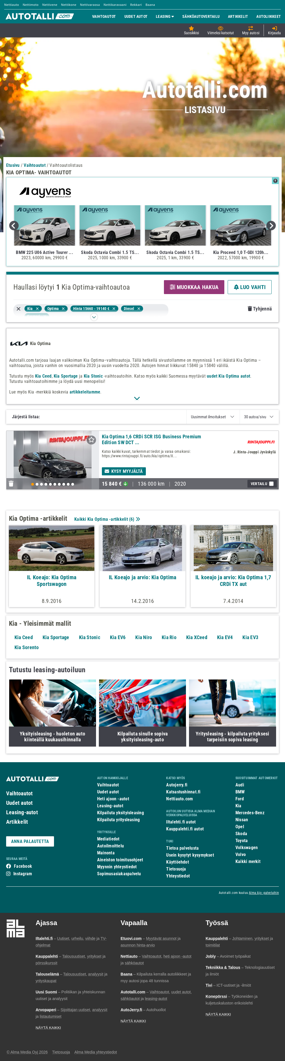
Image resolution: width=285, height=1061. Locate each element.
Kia (238, 805)
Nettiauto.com (179, 798)
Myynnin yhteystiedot (117, 866)
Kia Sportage (66, 376)
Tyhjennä (260, 309)
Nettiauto (11, 5)
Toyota (241, 840)
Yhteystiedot (178, 876)
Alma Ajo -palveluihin (264, 893)
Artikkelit (17, 821)
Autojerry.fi (176, 785)
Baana (150, 5)
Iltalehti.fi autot (181, 822)
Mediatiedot (108, 839)
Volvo (240, 854)
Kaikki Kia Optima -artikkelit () (106, 519)
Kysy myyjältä (124, 471)
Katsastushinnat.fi (183, 791)
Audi (239, 785)
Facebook (23, 866)
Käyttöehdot (177, 862)
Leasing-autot (22, 812)
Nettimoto (30, 5)
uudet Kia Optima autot (228, 376)
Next (271, 225)
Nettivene (49, 5)
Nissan (241, 819)
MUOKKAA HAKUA (194, 287)
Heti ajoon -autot (113, 798)
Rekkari (136, 5)
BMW (240, 791)
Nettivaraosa (90, 5)
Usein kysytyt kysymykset (190, 855)
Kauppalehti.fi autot (185, 829)
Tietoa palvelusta (182, 848)
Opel (239, 826)
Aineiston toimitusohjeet (120, 859)
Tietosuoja (176, 869)
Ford (239, 798)
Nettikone (68, 5)
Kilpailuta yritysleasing (118, 819)
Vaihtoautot (19, 793)
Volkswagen (246, 847)
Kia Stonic (93, 376)
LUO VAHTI (250, 287)
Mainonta (106, 852)
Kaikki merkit (248, 861)
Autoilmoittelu (110, 846)
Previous (14, 225)
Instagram (22, 873)
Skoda (241, 833)
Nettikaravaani (115, 5)
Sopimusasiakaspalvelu (119, 873)
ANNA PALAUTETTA (30, 841)
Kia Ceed (43, 376)
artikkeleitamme (85, 392)
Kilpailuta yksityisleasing (120, 812)
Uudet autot (19, 803)
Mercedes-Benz (249, 812)
